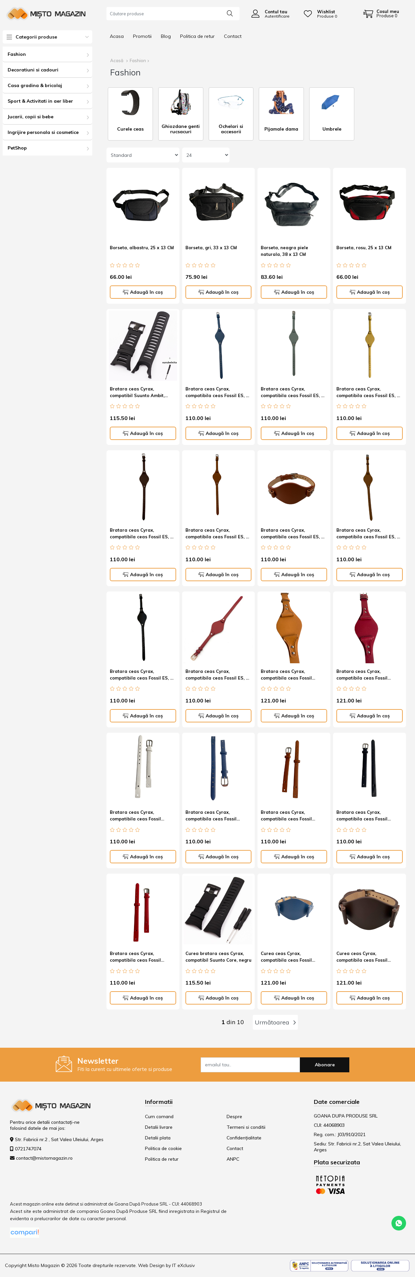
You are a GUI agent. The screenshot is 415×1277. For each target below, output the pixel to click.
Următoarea (275, 1022)
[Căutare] (230, 13)
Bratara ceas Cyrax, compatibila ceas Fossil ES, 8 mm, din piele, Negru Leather (141, 676)
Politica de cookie (163, 1148)
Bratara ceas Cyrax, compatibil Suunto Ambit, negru (137, 393)
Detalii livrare (159, 1127)
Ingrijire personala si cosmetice (43, 132)
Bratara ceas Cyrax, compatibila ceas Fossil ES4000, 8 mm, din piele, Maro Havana (293, 816)
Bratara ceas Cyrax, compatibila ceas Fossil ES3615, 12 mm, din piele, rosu (364, 676)
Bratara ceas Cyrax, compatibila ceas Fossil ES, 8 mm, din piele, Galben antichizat (367, 393)
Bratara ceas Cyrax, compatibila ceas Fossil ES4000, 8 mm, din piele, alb (140, 816)
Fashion (17, 54)
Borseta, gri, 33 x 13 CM (211, 247)
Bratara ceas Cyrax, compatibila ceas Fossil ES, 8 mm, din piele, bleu (292, 393)
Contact (233, 36)
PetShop (17, 148)
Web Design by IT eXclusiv (166, 1265)
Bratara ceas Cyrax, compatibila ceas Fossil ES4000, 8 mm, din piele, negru (362, 816)
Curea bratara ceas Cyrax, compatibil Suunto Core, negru (218, 957)
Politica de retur (197, 36)
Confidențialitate (244, 1138)
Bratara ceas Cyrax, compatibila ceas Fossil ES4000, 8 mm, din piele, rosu (141, 958)
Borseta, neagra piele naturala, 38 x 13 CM (284, 251)
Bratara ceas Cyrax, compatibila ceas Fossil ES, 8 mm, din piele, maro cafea (141, 534)
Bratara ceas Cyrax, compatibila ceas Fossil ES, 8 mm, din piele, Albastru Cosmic (216, 393)
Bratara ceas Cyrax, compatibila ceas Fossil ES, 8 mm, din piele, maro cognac (216, 534)
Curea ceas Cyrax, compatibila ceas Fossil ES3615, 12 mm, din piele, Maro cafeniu (364, 958)
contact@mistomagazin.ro (44, 1158)
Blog (166, 36)
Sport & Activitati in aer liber (40, 101)
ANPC (233, 1159)
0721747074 (28, 1149)
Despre (234, 1116)
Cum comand (159, 1116)
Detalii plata (158, 1138)
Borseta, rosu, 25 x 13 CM (363, 247)
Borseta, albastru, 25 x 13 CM (142, 247)
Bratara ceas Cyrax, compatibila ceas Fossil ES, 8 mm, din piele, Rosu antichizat (218, 676)
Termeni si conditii (246, 1127)
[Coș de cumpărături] (381, 14)
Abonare (325, 1065)
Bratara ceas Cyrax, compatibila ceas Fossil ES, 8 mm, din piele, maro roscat (292, 534)
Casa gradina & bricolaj (35, 85)
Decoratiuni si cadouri (33, 70)
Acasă (116, 60)
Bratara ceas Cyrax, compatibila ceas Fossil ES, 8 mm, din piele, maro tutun (367, 534)
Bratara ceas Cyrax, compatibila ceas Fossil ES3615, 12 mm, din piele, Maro (288, 676)
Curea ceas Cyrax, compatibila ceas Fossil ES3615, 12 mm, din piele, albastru (288, 958)
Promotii (142, 36)
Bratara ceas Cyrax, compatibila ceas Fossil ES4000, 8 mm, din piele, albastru (211, 816)
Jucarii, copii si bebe (30, 117)
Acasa (117, 36)
